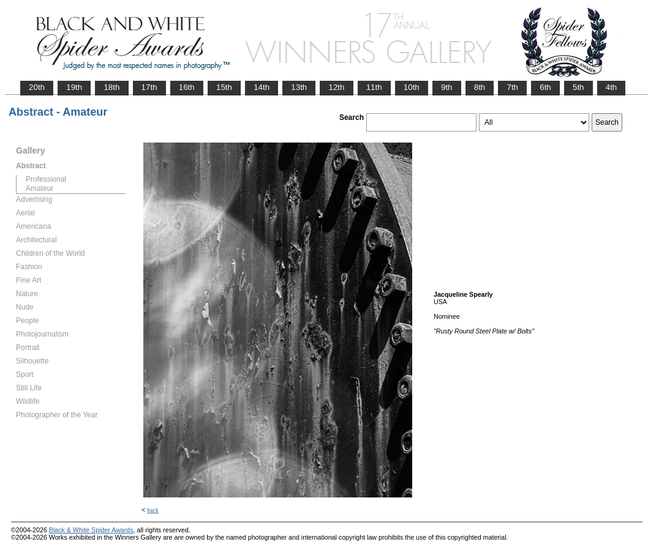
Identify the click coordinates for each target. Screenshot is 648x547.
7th (512, 87)
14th (261, 87)
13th (299, 87)
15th (224, 87)
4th (611, 87)
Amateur (39, 188)
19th (74, 87)
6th (545, 87)
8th (479, 87)
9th (446, 87)
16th (187, 87)
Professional (46, 179)
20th (36, 87)
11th (374, 87)
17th (149, 87)
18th (111, 87)
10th (411, 87)
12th (336, 87)
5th (578, 87)
